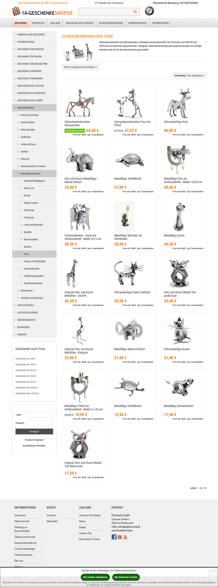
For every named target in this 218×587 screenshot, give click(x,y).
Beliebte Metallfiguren (34, 181)
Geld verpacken (28, 129)
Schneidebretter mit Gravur (33, 166)
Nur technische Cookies (126, 577)
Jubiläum (55, 23)
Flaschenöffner (28, 122)
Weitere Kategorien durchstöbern (80, 67)
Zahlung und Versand (24, 537)
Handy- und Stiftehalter (35, 261)
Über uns (18, 560)
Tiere (26, 254)
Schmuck (25, 159)
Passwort (19, 423)
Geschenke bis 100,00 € (26, 387)
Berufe (27, 195)
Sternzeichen (27, 290)
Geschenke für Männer (30, 78)
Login (18, 414)
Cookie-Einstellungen (24, 548)
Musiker (28, 232)
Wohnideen (23, 327)
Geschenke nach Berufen (80, 23)
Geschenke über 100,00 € (27, 393)
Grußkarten (26, 137)
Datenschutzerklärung (25, 542)
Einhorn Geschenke (30, 115)
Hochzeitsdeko (25, 305)
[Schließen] (215, 571)
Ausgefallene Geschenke (31, 34)
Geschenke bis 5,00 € (25, 358)
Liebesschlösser (28, 144)
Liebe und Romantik (33, 224)
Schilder (24, 151)
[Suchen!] (135, 12)
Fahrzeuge (29, 210)
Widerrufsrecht (21, 521)
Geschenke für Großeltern (32, 63)
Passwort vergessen (34, 439)
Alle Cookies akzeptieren (95, 577)
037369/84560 (189, 3)
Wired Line (29, 188)
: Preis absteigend (189, 75)
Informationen (160, 23)
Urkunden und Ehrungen (32, 298)
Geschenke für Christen (30, 49)
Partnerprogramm (23, 554)
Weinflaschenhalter (33, 283)
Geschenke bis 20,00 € (26, 370)
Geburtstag (38, 23)
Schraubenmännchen (111, 23)
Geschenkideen (25, 107)
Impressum (20, 515)
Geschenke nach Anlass (30, 85)
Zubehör (21, 334)
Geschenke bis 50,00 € (26, 381)
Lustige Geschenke (27, 312)
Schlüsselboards (31, 268)
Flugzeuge (29, 217)
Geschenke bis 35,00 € (26, 376)
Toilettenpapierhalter (34, 276)
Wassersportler (31, 239)
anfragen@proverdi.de (129, 526)
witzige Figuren (31, 202)
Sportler (27, 246)
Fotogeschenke (25, 41)
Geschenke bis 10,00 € (26, 364)
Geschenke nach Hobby (30, 100)
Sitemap (18, 566)
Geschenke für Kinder (29, 71)
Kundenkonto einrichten (34, 445)
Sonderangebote (137, 23)
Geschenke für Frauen (29, 56)
